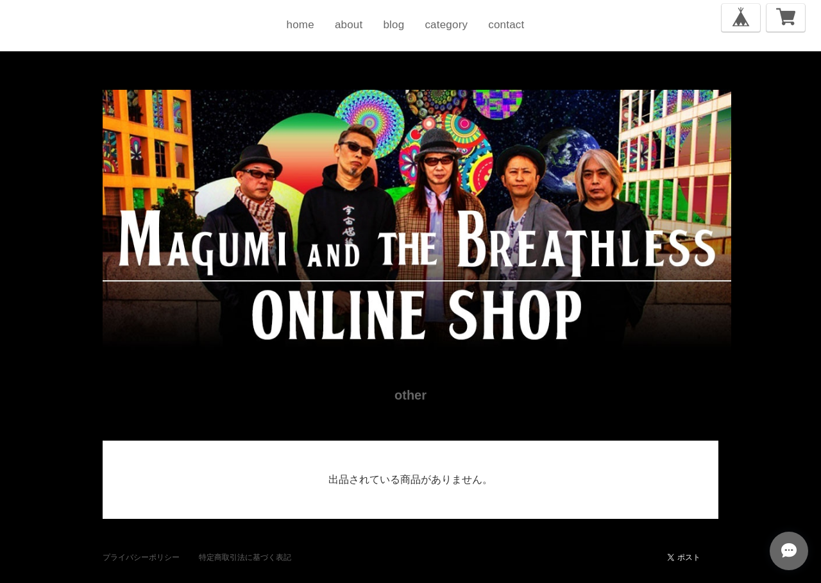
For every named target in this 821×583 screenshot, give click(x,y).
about (349, 25)
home (300, 25)
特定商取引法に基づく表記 (245, 557)
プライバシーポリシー (141, 557)
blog (393, 25)
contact (506, 25)
